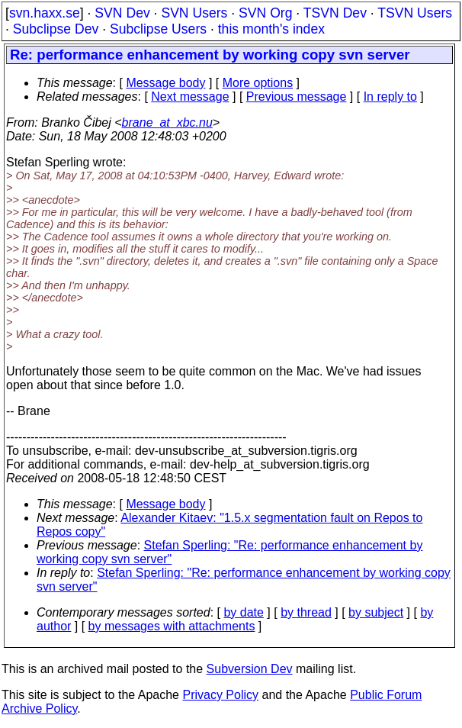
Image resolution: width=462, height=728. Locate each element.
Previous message (296, 96)
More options (258, 82)
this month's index (271, 29)
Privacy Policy (220, 694)
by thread (306, 612)
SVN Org (265, 13)
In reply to (390, 96)
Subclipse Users (158, 29)
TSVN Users (414, 13)
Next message (190, 96)
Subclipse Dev (55, 29)
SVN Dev (122, 13)
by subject (375, 612)
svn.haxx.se (44, 13)
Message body (165, 82)
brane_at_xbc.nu (167, 122)
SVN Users (194, 13)
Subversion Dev (250, 668)
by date (243, 612)
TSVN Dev (335, 13)
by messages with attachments (171, 626)
